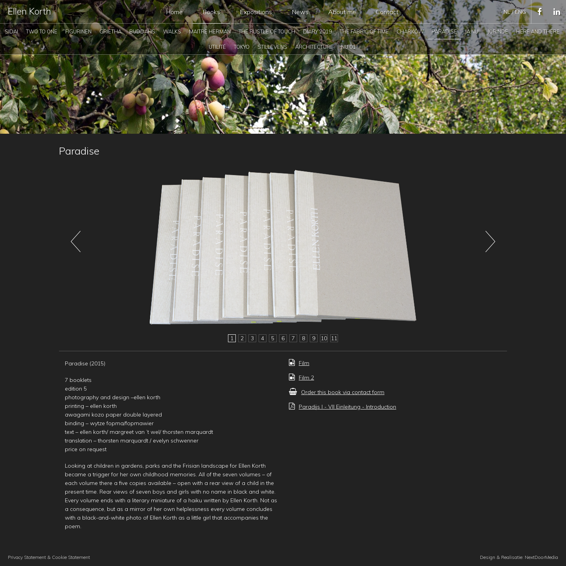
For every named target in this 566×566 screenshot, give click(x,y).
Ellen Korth (29, 11)
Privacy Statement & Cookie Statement (49, 557)
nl (508, 11)
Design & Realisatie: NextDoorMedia (519, 557)
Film (299, 363)
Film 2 (301, 377)
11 (334, 338)
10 (324, 338)
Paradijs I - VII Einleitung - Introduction (342, 406)
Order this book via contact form (336, 392)
